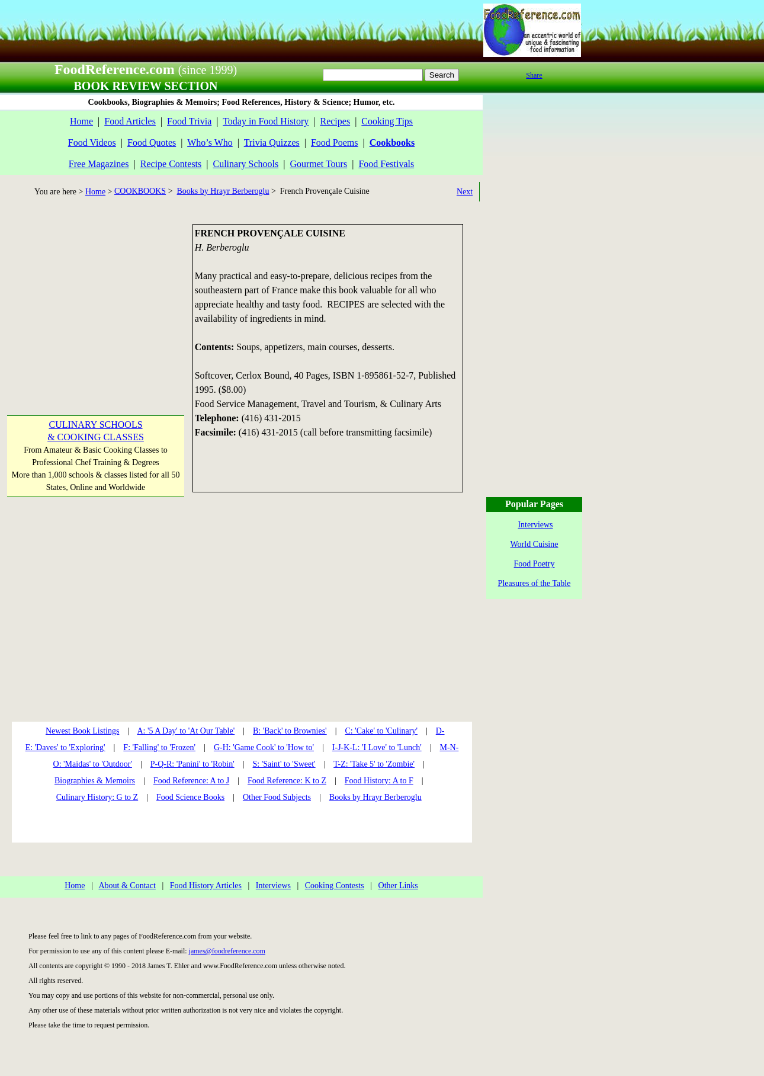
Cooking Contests (334, 885)
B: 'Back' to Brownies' (290, 730)
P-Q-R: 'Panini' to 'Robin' (192, 764)
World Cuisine (534, 544)
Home (81, 121)
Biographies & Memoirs (94, 780)
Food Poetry (534, 563)
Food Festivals (386, 164)
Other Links (398, 885)
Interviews (273, 885)
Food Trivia (189, 121)
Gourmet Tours (318, 164)
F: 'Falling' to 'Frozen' (159, 747)
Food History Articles (206, 885)
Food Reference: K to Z (287, 780)
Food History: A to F (379, 780)
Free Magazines (99, 164)
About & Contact (126, 885)
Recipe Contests (171, 164)
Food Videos (92, 142)
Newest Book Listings (82, 730)
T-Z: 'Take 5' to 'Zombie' (374, 764)
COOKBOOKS (140, 191)
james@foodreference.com (227, 951)
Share (534, 75)
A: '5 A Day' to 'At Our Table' (186, 730)
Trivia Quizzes (272, 142)
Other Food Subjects (277, 797)
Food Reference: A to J (191, 780)
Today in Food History (266, 121)
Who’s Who (210, 142)
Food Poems (334, 142)
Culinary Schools (246, 164)
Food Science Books (190, 797)
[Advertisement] (95, 298)
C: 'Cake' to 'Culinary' (381, 730)
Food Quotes (151, 142)
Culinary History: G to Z (97, 797)
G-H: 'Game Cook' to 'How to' (264, 747)
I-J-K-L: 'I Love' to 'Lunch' (377, 747)
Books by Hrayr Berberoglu (223, 191)
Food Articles (130, 121)
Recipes (335, 121)
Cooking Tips (387, 121)
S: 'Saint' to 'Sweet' (283, 764)
